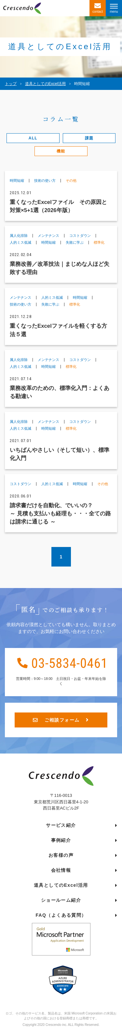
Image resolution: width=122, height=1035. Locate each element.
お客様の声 (61, 856)
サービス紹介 (61, 826)
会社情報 (61, 871)
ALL (33, 138)
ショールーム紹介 (61, 901)
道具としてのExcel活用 (61, 886)
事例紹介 (61, 841)
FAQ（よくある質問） (60, 916)
